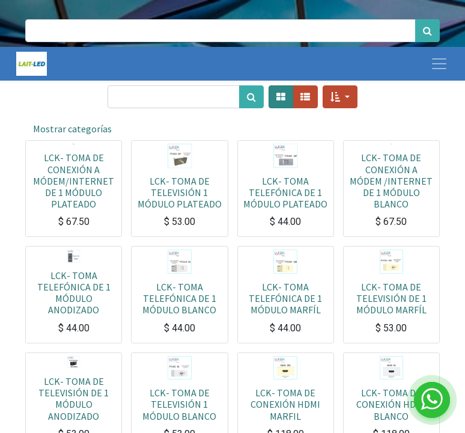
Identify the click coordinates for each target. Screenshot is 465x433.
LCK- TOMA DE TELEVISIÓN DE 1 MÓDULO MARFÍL (391, 298)
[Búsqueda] (427, 30)
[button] (340, 96)
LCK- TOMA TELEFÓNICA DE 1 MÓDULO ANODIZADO (74, 292)
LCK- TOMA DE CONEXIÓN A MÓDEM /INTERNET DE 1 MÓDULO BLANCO (391, 181)
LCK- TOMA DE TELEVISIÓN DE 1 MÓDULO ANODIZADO (73, 398)
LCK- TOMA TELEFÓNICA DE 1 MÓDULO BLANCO (179, 298)
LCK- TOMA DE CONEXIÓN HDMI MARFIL (285, 404)
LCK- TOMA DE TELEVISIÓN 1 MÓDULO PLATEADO (180, 192)
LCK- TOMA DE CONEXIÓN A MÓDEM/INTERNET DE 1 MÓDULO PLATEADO (73, 181)
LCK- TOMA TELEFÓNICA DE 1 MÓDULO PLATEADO (285, 192)
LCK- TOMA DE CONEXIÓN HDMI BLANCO (391, 404)
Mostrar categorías (72, 129)
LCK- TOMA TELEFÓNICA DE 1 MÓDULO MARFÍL (285, 298)
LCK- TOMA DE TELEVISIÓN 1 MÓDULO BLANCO (179, 404)
